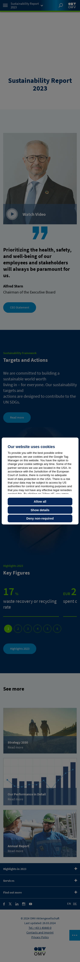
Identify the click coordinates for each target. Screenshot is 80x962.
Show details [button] (40, 510)
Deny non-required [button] (40, 518)
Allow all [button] (40, 501)
